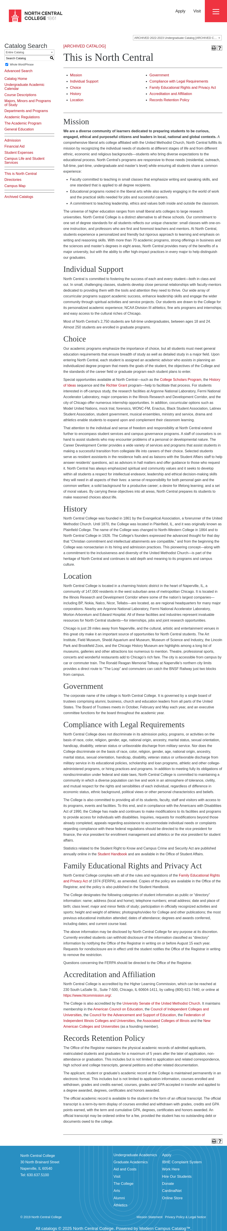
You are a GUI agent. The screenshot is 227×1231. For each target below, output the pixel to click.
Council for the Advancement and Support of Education (133, 1015)
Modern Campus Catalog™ (164, 1228)
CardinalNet (172, 1191)
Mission (76, 75)
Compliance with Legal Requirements (178, 81)
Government (159, 75)
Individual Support (84, 81)
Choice (75, 87)
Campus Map (14, 186)
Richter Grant (116, 385)
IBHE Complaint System (182, 1162)
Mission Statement (149, 1217)
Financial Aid (14, 146)
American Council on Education (118, 1009)
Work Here (171, 1169)
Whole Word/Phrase (21, 64)
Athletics (120, 1205)
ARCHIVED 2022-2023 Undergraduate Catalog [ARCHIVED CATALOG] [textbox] (177, 38)
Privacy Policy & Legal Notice (185, 1217)
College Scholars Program (180, 379)
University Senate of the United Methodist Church (161, 1003)
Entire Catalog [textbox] (15, 52)
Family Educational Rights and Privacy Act (182, 87)
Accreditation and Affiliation (170, 94)
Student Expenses (18, 152)
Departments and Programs (26, 111)
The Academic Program (22, 123)
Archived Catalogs (18, 197)
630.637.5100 (38, 1175)
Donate (168, 1184)
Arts (117, 1191)
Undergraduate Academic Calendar (24, 87)
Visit (197, 11)
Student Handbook (112, 854)
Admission (12, 140)
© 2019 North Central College (41, 1217)
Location (77, 100)
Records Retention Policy (169, 100)
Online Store (172, 1198)
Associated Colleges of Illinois (166, 1021)
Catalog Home (15, 79)
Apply (180, 11)
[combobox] (177, 37)
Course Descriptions (20, 95)
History (75, 94)
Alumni (119, 1198)
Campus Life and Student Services (24, 160)
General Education (19, 129)
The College (123, 1184)
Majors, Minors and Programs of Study (27, 103)
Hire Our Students (177, 1176)
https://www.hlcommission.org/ (87, 995)
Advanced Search (18, 71)
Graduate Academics (131, 1162)
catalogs (49, 1228)
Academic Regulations (22, 117)
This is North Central (20, 174)
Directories (12, 180)
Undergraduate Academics (135, 1155)
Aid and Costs (125, 1169)
